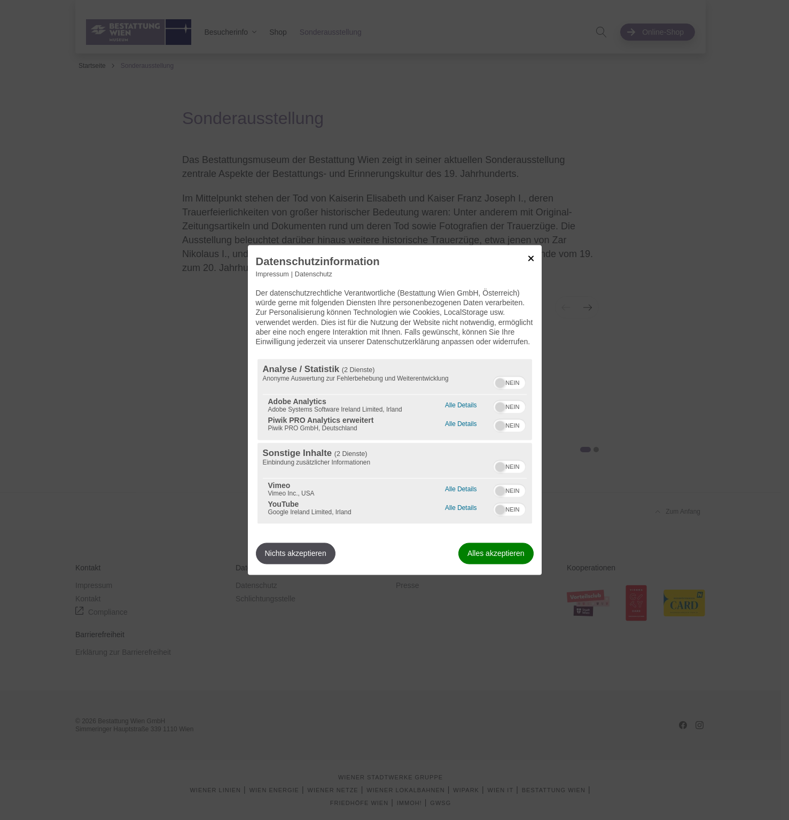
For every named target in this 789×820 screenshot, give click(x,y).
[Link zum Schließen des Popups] (531, 258)
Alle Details (460, 404)
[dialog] (395, 410)
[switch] (509, 381)
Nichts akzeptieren (295, 554)
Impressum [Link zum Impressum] (272, 274)
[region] (395, 441)
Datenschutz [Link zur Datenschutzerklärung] (313, 274)
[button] (500, 383)
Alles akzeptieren (496, 554)
